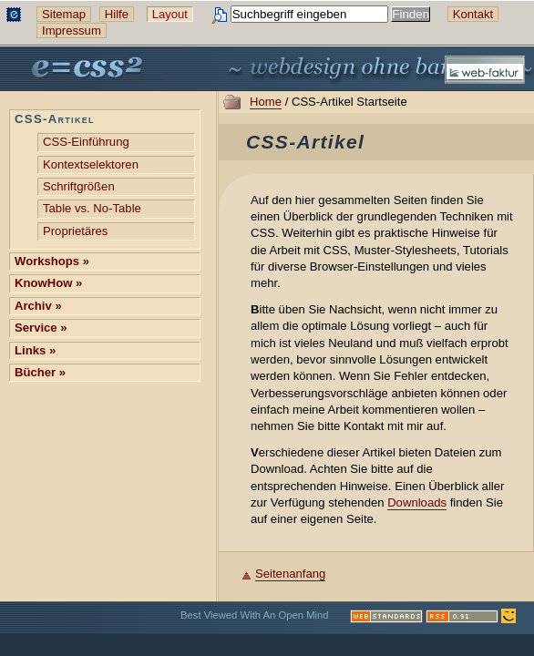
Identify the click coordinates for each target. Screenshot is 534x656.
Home (266, 101)
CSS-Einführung (86, 142)
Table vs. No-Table (92, 208)
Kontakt (473, 14)
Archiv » (38, 306)
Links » (35, 350)
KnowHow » (48, 283)
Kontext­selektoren (91, 164)
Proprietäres (75, 231)
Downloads (417, 502)
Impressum (71, 30)
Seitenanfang (290, 573)
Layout (170, 14)
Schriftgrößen (79, 186)
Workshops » (52, 261)
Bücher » (40, 372)
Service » (41, 327)
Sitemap (64, 14)
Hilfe (116, 14)
